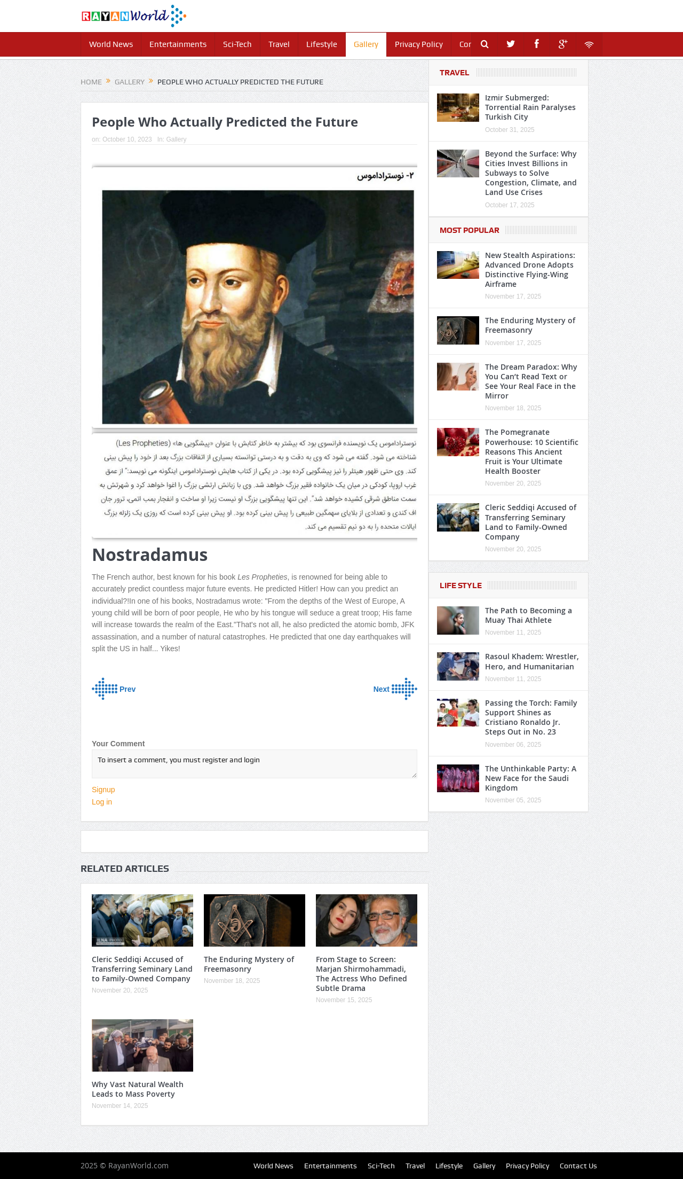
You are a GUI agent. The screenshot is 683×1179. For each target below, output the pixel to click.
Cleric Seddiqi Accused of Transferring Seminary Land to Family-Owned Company (142, 968)
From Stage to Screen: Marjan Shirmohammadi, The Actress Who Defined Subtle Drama (361, 974)
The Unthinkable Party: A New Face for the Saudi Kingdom (530, 778)
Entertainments (178, 44)
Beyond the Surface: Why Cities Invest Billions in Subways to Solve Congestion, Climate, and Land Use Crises (531, 173)
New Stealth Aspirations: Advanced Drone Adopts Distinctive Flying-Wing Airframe (530, 270)
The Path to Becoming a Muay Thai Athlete (528, 615)
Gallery (366, 44)
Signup (103, 789)
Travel (279, 44)
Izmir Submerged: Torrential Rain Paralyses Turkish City (530, 107)
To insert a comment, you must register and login (254, 763)
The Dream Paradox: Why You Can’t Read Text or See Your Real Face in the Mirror (531, 381)
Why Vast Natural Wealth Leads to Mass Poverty (138, 1089)
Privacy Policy (419, 44)
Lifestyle (321, 44)
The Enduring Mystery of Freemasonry (249, 964)
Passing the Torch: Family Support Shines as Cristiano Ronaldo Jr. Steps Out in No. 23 (531, 717)
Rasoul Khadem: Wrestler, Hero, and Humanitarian (532, 661)
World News (111, 44)
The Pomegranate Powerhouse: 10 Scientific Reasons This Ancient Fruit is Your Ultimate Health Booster (531, 451)
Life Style (461, 585)
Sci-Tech (237, 44)
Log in (102, 802)
